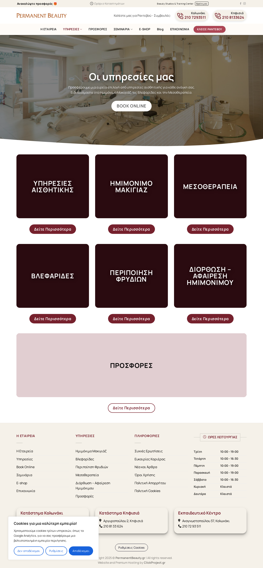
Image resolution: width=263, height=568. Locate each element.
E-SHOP (144, 29)
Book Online (25, 467)
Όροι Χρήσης (145, 475)
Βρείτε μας (201, 3)
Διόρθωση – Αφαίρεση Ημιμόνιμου (93, 486)
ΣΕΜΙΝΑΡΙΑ (123, 29)
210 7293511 (195, 17)
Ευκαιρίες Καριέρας (150, 459)
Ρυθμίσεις (56, 551)
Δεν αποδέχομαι (28, 551)
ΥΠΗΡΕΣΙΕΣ (72, 29)
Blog (160, 29)
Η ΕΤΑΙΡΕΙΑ (48, 29)
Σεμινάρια (24, 475)
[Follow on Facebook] (240, 3)
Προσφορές (85, 496)
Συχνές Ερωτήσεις (149, 451)
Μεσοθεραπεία (87, 475)
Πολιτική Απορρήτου (150, 483)
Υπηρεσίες (24, 459)
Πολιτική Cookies (147, 491)
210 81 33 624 (113, 526)
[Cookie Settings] (131, 547)
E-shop (21, 483)
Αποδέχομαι (81, 551)
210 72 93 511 (189, 526)
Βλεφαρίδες (85, 459)
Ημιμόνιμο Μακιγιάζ (91, 451)
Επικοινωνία (25, 491)
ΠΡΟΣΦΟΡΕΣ (98, 29)
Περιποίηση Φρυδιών (92, 467)
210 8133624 (233, 17)
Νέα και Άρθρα (146, 467)
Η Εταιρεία (24, 451)
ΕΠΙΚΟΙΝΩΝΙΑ (179, 29)
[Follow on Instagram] (244, 3)
